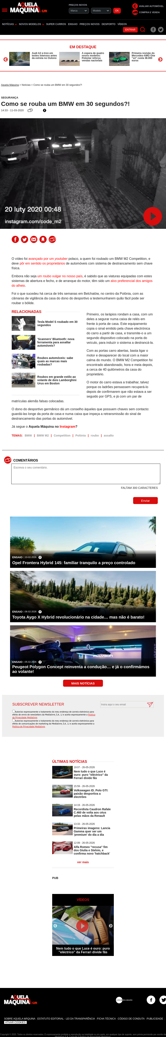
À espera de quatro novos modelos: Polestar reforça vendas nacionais (93, 57)
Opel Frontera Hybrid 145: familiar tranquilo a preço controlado (73, 562)
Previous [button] (5, 59)
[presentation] (122, 718)
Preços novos (89, 24)
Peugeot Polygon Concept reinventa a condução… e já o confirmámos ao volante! (80, 669)
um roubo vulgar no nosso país (60, 276)
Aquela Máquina (10, 85)
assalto (109, 435)
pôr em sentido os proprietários (42, 263)
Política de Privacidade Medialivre (28, 726)
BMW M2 (43, 435)
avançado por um (47, 258)
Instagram (67, 426)
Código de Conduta (131, 1018)
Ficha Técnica (106, 1018)
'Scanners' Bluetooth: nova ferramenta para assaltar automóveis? (55, 342)
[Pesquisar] (143, 30)
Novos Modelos (31, 24)
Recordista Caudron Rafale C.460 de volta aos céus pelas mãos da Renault (92, 812)
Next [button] (160, 59)
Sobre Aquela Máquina (19, 1018)
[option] (33, 59)
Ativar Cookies (15, 1022)
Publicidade (155, 1018)
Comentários (25, 460)
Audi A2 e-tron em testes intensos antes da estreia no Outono (44, 55)
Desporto (108, 24)
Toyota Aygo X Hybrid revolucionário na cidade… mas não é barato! (78, 617)
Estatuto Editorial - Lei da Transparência (66, 1018)
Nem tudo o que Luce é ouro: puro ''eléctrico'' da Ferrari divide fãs (91, 775)
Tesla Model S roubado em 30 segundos (57, 323)
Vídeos (122, 24)
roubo (95, 435)
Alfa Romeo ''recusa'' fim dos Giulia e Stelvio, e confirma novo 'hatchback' (92, 850)
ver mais (83, 862)
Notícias (9, 24)
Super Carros (56, 24)
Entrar (130, 29)
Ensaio (72, 24)
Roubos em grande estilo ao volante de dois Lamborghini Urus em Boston (57, 380)
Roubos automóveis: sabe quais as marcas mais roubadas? (55, 361)
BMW (28, 435)
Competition (62, 435)
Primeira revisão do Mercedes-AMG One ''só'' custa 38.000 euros (143, 57)
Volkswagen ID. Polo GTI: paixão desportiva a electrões (91, 794)
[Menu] (4, 10)
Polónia (80, 435)
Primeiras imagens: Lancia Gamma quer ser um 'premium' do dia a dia (92, 831)
